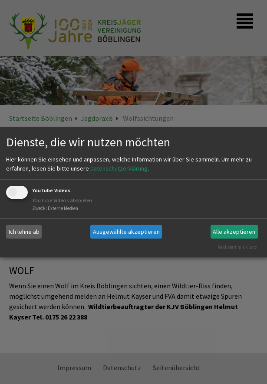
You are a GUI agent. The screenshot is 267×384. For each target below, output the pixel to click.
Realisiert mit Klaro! (237, 247)
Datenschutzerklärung (119, 169)
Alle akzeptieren (234, 232)
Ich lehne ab (24, 232)
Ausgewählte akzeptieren (126, 232)
